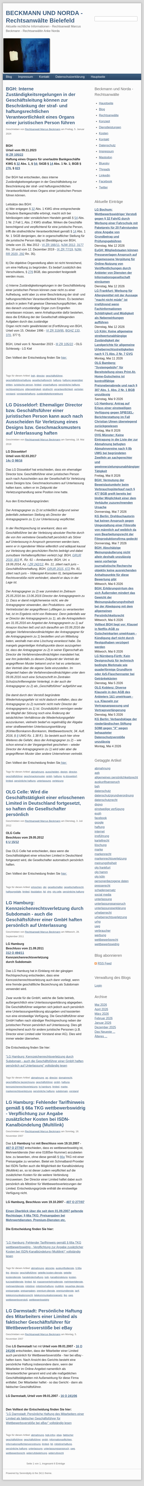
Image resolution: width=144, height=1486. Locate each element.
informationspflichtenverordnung (23, 1444)
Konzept (104, 121)
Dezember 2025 (105, 1027)
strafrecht (47, 389)
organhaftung (50, 384)
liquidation (36, 891)
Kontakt (44, 76)
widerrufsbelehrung (36, 1453)
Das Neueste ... (104, 1031)
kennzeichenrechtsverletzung (21, 1086)
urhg (97, 921)
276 (8, 168)
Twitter (103, 187)
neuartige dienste (74, 1286)
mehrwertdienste (15, 1286)
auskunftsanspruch (107, 781)
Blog (9, 76)
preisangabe (12, 1290)
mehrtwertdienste (73, 1281)
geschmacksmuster (34, 776)
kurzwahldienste (14, 1281)
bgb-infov (50, 1435)
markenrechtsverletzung (19, 1091)
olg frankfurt (102, 867)
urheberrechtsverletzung (110, 917)
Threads (104, 169)
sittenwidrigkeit (33, 389)
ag (46, 1077)
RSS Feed (105, 963)
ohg (49, 891)
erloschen (36, 887)
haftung (57, 380)
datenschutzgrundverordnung (114, 795)
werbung (100, 935)
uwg (70, 1295)
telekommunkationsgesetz (48, 1295)
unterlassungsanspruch (56, 1448)
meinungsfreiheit (105, 863)
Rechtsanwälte (109, 115)
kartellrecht (101, 840)
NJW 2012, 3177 (72, 245)
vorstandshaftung (25, 393)
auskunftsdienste (65, 1268)
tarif (77, 1290)
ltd (44, 891)
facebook (100, 818)
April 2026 (101, 1009)
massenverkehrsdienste (50, 1281)
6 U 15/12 (12, 842)
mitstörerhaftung (45, 1286)
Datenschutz (107, 145)
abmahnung (37, 771)
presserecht (102, 885)
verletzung (58, 780)
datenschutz (102, 791)
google (99, 822)
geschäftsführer (54, 375)
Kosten (103, 133)
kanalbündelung (59, 1277)
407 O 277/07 (15, 1147)
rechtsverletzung (15, 389)
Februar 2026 (103, 1018)
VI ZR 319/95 (55, 330)
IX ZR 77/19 (65, 249)
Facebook (105, 181)
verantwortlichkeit (63, 389)
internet (99, 831)
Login (98, 985)
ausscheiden (52, 771)
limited (37, 384)
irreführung (101, 836)
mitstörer (30, 1286)
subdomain (62, 1091)
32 (18, 163)
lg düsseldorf (70, 776)
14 (51, 163)
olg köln (99, 876)
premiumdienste (65, 1290)
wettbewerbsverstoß (17, 1299)
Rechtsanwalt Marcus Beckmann (42, 129)
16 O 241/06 (69, 1396)
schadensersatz (105, 890)
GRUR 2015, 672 (58, 568)
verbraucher (102, 930)
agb (97, 772)
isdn (46, 1277)
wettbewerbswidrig (39, 1299)
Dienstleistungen (110, 127)
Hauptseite (98, 76)
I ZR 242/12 (35, 564)
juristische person (23, 384)
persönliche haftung (69, 384)
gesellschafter (55, 887)
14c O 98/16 (14, 460)
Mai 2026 (100, 1004)
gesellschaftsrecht (42, 380)
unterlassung (44, 780)
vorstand (10, 393)
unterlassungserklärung (110, 908)
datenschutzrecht (105, 800)
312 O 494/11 (15, 952)
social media (102, 894)
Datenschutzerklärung (70, 76)
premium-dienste (46, 1290)
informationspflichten (60, 1439)
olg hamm (101, 872)
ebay (59, 1435)
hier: (64, 357)
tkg (65, 1295)
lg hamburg (45, 1086)
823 (17, 168)
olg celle (57, 891)
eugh (97, 813)
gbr (44, 887)
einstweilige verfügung (109, 809)
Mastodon (105, 157)
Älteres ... (100, 1036)
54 (35, 163)
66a (62, 1157)
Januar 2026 (102, 1022)
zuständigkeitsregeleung (50, 393)
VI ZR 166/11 (50, 245)
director (41, 375)
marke (64, 1086)
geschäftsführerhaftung (18, 380)
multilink (59, 1286)
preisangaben (28, 1290)
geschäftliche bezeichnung (20, 1082)
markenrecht (102, 854)
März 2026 (101, 1013)
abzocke (49, 1268)
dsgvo (98, 804)
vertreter (78, 389)
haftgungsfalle (13, 891)
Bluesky (104, 163)
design (64, 771)
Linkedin (104, 175)
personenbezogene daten (111, 881)
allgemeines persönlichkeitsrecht (116, 777)
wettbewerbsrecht (15, 1453)
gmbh (49, 776)
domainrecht (65, 1077)
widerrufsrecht (56, 1453)
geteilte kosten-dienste (50, 1272)
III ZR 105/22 (14, 154)
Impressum (25, 76)
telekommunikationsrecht (19, 1295)
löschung (100, 845)
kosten (72, 1277)
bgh (33, 375)
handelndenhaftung (32, 1277)
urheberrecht (103, 912)
